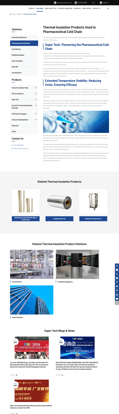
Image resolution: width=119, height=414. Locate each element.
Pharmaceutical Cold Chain (30, 14)
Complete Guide (58, 389)
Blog (55, 378)
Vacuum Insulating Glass (24, 119)
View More (13, 334)
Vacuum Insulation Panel (24, 87)
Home (13, 14)
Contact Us (96, 9)
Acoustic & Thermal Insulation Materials (24, 106)
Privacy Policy (75, 412)
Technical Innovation (65, 9)
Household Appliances (19, 37)
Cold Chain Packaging (24, 114)
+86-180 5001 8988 (17, 145)
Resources (77, 9)
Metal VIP (15, 67)
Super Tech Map (67, 412)
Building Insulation (18, 55)
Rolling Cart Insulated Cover (93, 219)
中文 (93, 2)
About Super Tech (50, 9)
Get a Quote (60, 364)
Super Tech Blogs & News (59, 287)
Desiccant (15, 126)
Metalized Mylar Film (59, 219)
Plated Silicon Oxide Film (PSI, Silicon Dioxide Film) (26, 219)
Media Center (86, 9)
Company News (58, 382)
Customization (16, 73)
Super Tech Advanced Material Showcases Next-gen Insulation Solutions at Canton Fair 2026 (92, 319)
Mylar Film (24, 99)
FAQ (69, 385)
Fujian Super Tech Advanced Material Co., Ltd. (28, 412)
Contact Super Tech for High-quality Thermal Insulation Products (59, 357)
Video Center (58, 385)
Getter (14, 131)
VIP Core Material (24, 93)
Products (32, 9)
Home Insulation (17, 61)
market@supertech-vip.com (64, 2)
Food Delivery (16, 49)
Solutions (40, 9)
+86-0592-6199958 (82, 2)
